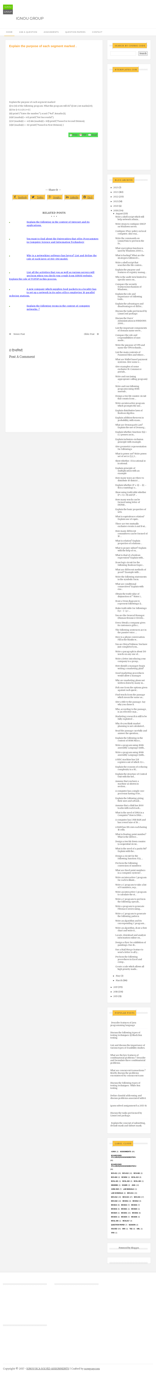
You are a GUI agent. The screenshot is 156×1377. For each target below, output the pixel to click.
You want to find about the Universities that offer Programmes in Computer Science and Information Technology (62, 240)
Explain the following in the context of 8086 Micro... (129, 739)
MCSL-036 (114, 1221)
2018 (115, 210)
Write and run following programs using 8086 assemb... (127, 389)
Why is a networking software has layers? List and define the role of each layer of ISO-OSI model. (62, 257)
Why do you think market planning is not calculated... (130, 724)
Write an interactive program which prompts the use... (130, 404)
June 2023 (115, 1189)
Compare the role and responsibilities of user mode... (128, 338)
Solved (114, 1229)
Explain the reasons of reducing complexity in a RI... (131, 768)
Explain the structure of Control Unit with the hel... (131, 775)
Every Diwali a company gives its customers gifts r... (130, 624)
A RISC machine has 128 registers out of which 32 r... (130, 760)
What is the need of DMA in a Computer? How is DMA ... (129, 814)
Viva (113, 1233)
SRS (123, 1229)
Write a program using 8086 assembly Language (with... (130, 746)
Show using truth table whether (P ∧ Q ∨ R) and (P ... (130, 493)
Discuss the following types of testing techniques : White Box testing (125, 1085)
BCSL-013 (135, 1177)
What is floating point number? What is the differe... (130, 835)
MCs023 (134, 1209)
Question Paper (118, 1225)
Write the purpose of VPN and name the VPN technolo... (130, 346)
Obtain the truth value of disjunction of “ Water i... (128, 595)
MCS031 (124, 1213)
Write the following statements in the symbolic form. (131, 578)
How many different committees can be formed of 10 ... (131, 534)
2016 (115, 991)
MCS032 (135, 1213)
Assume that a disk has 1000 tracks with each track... (129, 806)
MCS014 (124, 1205)
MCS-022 (114, 1201)
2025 (115, 187)
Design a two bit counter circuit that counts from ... (130, 397)
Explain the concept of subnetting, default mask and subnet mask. (127, 1124)
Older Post (89, 334)
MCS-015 (137, 1197)
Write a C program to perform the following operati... (130, 900)
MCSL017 (126, 1221)
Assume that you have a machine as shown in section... (127, 784)
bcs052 (124, 1177)
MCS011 (125, 1201)
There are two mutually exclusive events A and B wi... (130, 525)
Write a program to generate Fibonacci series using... (129, 907)
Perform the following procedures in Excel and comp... (128, 959)
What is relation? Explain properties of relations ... (128, 542)
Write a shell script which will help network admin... (129, 218)
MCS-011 (130, 1193)
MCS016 (114, 1209)
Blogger (135, 1248)
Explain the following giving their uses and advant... (129, 799)
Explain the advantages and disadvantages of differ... (129, 305)
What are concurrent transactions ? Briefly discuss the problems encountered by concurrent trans (127, 1073)
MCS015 (134, 1205)
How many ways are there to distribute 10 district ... (129, 479)
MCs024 (114, 1213)
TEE (130, 1229)
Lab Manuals (128, 1189)
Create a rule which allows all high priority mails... (129, 967)
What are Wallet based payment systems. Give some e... (131, 360)
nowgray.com (92, 1368)
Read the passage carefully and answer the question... (131, 732)
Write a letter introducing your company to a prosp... (130, 660)
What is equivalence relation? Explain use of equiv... (129, 517)
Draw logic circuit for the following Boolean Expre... (129, 563)
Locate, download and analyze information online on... (130, 936)
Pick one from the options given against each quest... (131, 688)
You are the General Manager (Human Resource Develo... (130, 616)
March (119, 980)
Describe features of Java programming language (123, 1024)
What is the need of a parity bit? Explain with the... (131, 850)
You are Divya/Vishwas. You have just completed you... (131, 645)
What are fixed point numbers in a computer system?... (130, 871)
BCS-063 (114, 1177)
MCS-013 (125, 1197)
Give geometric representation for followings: (130, 447)
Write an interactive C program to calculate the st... (131, 893)
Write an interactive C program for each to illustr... (131, 878)
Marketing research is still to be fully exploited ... (131, 717)
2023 (115, 192)
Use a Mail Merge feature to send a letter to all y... (129, 951)
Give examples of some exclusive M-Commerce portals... (128, 369)
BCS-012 (125, 1173)
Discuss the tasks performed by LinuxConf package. (131, 312)
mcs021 (124, 1209)
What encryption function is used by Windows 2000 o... (129, 249)
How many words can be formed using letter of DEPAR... (127, 502)
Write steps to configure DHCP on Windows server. (130, 225)
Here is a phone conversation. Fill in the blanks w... (130, 638)
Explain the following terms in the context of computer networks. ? (58, 308)
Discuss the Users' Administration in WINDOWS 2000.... (130, 321)
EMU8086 (114, 1185)
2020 (116, 206)
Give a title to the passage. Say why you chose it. (130, 703)
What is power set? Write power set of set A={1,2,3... (131, 455)
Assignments (51, 32)
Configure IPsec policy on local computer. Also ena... (130, 232)
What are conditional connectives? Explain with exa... (129, 586)
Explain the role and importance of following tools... (128, 297)
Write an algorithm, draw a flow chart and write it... (131, 929)
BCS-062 (137, 1173)
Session (132, 1225)
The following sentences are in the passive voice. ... (130, 631)
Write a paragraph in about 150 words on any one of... (130, 652)
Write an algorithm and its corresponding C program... (130, 922)
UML (138, 1229)
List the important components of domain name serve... (131, 329)
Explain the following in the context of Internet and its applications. (58, 224)
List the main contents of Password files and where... (130, 353)
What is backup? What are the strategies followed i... (129, 256)
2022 (115, 196)
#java (113, 1151)
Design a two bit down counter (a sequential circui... (130, 842)
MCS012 (135, 1201)
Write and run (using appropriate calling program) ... (131, 379)
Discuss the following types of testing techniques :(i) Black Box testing (126, 1035)
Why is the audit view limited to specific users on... (130, 278)
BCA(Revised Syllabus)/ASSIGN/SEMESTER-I (123, 1156)
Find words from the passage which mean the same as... (130, 696)
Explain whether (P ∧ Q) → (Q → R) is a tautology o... (131, 486)
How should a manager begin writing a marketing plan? (130, 667)
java (133, 1185)
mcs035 (134, 1217)
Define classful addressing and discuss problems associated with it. (128, 1097)
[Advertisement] (54, 71)
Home (9, 32)
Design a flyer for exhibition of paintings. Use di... (130, 943)
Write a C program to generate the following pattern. (130, 915)
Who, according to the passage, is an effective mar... (130, 710)
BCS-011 (114, 1173)
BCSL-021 (114, 1181)
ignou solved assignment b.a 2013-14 (128, 1105)
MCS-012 (114, 1197)
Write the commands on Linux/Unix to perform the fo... (129, 241)
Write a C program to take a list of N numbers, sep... (130, 886)
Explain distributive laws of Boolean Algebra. (129, 411)
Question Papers (75, 32)
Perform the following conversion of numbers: (128, 864)
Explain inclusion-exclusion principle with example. (129, 440)
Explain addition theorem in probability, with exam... (129, 419)
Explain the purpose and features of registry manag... (130, 271)
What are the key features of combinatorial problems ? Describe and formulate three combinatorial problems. (127, 1059)
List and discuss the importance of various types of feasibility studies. (127, 1046)
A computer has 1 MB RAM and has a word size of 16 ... (130, 821)
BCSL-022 (126, 1181)
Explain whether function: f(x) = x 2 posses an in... (131, 433)
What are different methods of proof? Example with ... (130, 571)
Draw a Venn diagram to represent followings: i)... (128, 602)
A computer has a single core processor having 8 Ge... (129, 792)
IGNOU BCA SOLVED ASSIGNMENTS (48, 1368)
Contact (97, 32)
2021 (115, 201)
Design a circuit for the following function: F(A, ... (129, 857)
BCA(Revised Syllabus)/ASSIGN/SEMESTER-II (123, 1165)
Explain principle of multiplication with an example (127, 471)
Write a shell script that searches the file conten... (129, 263)
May (118, 976)
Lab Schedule (117, 1193)
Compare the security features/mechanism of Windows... (128, 287)
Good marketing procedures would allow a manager (129, 674)
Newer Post (19, 334)
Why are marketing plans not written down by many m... (130, 681)
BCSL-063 (137, 1181)
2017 (115, 987)
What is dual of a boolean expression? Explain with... (129, 556)
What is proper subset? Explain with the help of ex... (130, 549)
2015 (115, 996)
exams (125, 1185)
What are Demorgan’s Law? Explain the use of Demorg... (130, 426)
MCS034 (124, 1217)
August (119, 213)
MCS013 (114, 1205)
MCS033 (114, 1217)
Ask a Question (28, 32)
